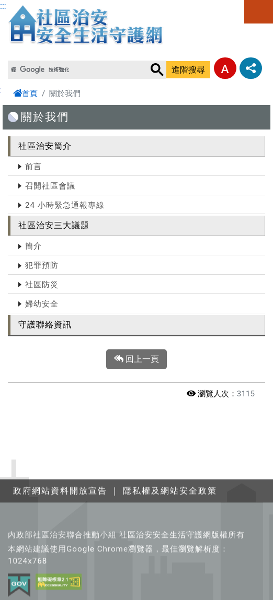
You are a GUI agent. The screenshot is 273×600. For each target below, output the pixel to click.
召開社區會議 (50, 186)
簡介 (33, 246)
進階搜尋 (188, 70)
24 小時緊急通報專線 (65, 205)
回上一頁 (136, 359)
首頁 (25, 93)
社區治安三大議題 (53, 225)
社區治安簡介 (45, 146)
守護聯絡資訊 (45, 325)
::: (3, 6)
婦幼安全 (42, 304)
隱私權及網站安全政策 (170, 523)
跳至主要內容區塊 (33, 6)
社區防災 (42, 284)
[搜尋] (78, 70)
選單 (258, 11)
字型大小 (225, 68)
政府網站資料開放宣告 (60, 523)
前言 (33, 166)
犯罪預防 (42, 265)
